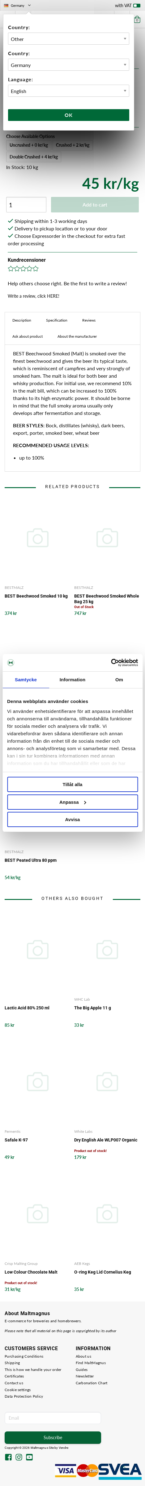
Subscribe (53, 1437)
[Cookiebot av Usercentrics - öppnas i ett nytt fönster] (111, 663)
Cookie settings (18, 1389)
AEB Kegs (82, 1263)
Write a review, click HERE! (33, 296)
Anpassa (72, 802)
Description (21, 320)
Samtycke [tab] (26, 679)
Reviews (89, 320)
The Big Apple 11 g (92, 1007)
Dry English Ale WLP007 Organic (105, 1139)
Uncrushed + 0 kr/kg (29, 145)
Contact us (14, 1383)
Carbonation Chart (92, 1383)
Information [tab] (73, 679)
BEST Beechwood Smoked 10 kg (36, 596)
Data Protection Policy (24, 1396)
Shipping (12, 1362)
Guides (82, 1369)
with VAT (127, 7)
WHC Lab (82, 999)
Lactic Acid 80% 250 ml (27, 1007)
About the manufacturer (77, 336)
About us (83, 1356)
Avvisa (72, 819)
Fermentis (12, 1131)
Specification (56, 320)
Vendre (64, 1447)
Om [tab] (119, 679)
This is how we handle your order (33, 1369)
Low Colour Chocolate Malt (31, 1272)
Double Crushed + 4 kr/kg (34, 156)
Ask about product (27, 336)
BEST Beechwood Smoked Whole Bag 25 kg (106, 599)
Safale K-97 (16, 1139)
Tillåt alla (73, 784)
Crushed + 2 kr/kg (72, 145)
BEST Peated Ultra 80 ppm (31, 860)
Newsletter (85, 1376)
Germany (18, 5)
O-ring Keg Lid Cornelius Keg (102, 1272)
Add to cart (95, 204)
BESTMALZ (14, 587)
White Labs (83, 1131)
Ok (69, 115)
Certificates (14, 1376)
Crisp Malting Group (21, 1263)
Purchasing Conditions (24, 1356)
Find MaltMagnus (91, 1362)
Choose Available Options (30, 136)
